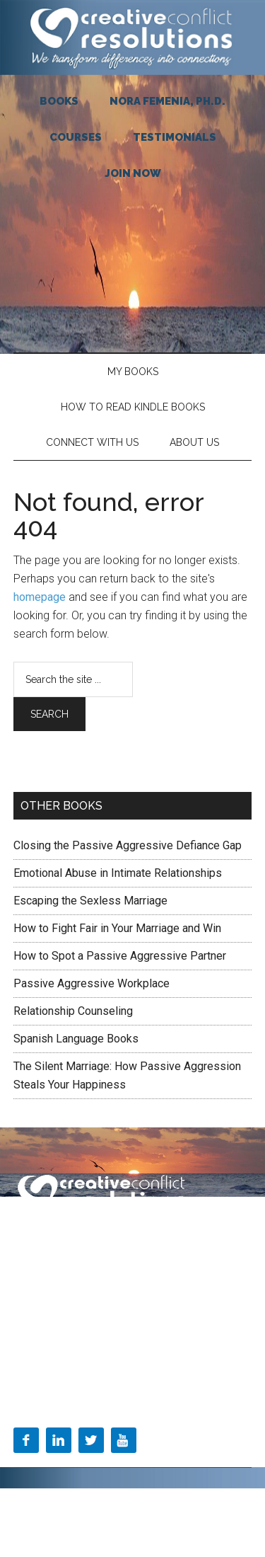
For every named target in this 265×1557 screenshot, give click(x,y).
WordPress (163, 1520)
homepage (39, 597)
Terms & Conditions (57, 1239)
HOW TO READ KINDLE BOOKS (133, 407)
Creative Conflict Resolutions (132, 37)
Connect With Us (92, 442)
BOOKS (59, 101)
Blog (23, 1330)
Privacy (132, 1239)
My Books (132, 371)
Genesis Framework (85, 1520)
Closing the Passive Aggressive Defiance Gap (127, 845)
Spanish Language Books (76, 1038)
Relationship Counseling (73, 1011)
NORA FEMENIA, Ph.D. (167, 101)
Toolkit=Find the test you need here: (90, 1360)
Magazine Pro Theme (171, 1504)
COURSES (75, 137)
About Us (194, 442)
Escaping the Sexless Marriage (90, 900)
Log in (210, 1520)
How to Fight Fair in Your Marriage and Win (117, 928)
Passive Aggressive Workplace (91, 983)
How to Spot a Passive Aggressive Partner (119, 956)
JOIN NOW (133, 173)
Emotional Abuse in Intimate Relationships (117, 873)
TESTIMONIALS (174, 137)
